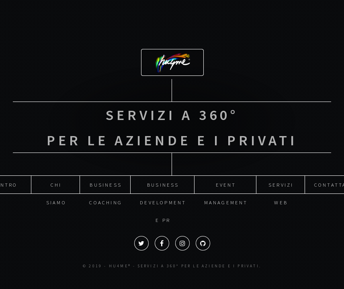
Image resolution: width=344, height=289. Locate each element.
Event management (226, 182)
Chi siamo (56, 182)
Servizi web (280, 182)
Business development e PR (163, 182)
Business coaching (105, 182)
